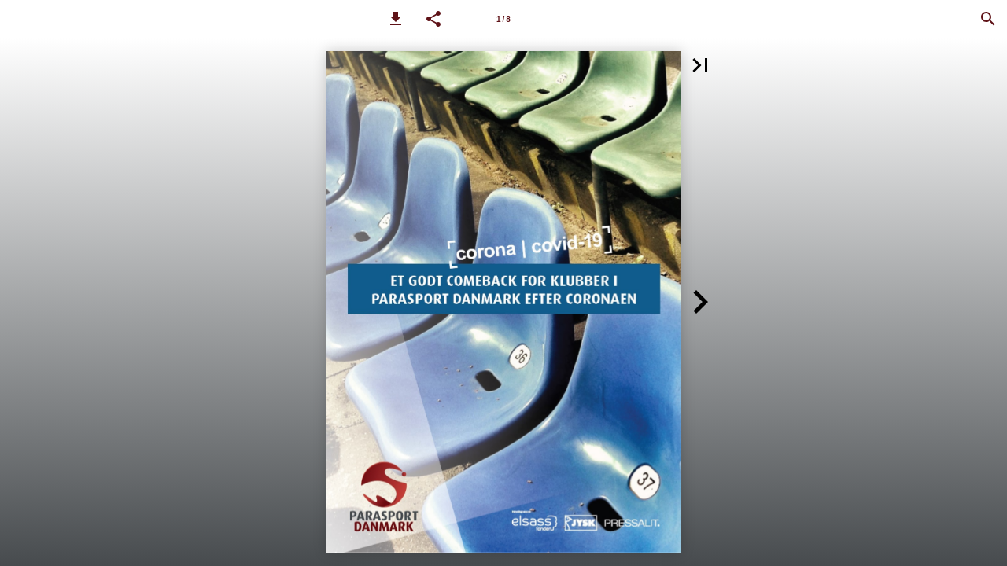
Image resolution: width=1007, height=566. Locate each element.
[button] (396, 19)
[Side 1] (503, 19)
